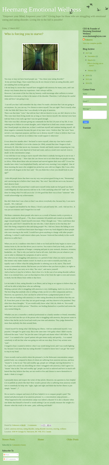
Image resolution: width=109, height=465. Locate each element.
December (92, 56)
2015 (88, 79)
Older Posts (73, 439)
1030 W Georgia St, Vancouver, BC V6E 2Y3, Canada (31, 432)
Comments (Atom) (19, 445)
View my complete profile (92, 43)
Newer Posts (8, 439)
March (90, 60)
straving (56, 429)
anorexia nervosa (16, 429)
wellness (63, 429)
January (91, 70)
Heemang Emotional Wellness (41, 9)
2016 (88, 75)
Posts (6, 455)
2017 (88, 53)
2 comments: (32, 425)
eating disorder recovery (43, 429)
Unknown (89, 40)
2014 (88, 83)
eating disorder (28, 429)
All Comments (10, 459)
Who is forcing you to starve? (23, 34)
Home (41, 439)
